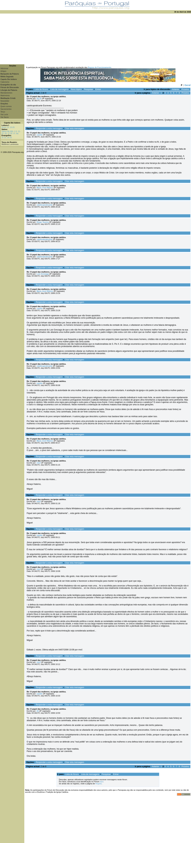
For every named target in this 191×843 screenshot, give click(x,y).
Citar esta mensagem (74, 128)
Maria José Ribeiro (45, 188)
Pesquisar (88, 89)
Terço (3, 112)
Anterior (175, 89)
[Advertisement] (95, 39)
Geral (187, 85)
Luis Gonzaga (43, 274)
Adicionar (4, 68)
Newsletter (5, 101)
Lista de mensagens (59, 89)
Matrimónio (5, 95)
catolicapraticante (45, 205)
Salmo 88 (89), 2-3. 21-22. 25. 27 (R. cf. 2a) (11, 132)
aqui (101, 782)
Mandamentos (6, 93)
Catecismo (5, 82)
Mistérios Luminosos (10, 144)
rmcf (39, 463)
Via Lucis (4, 114)
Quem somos (6, 106)
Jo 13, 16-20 (7, 137)
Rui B (39, 99)
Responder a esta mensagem (49, 128)
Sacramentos (6, 109)
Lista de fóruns (41, 89)
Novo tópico (76, 89)
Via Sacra (5, 117)
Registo (98, 784)
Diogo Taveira (43, 222)
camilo (40, 135)
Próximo (185, 89)
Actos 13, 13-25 (8, 127)
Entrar (98, 89)
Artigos (3, 71)
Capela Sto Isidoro (12, 123)
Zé (38, 711)
